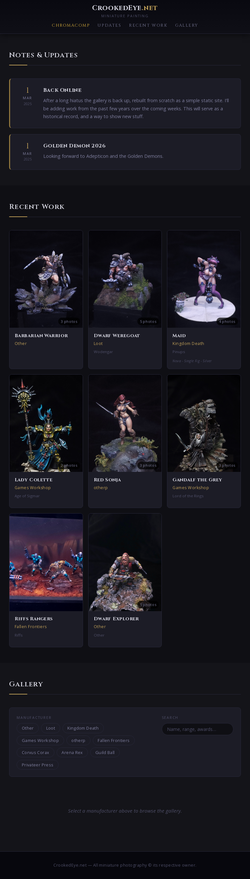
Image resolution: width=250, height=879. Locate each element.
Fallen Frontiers (114, 740)
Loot (50, 728)
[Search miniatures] (197, 729)
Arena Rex (72, 752)
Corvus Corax (35, 752)
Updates (109, 25)
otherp (78, 740)
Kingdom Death (83, 728)
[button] (46, 299)
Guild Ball (105, 752)
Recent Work (148, 25)
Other (28, 728)
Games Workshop (40, 740)
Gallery (186, 25)
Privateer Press (38, 765)
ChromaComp (71, 25)
